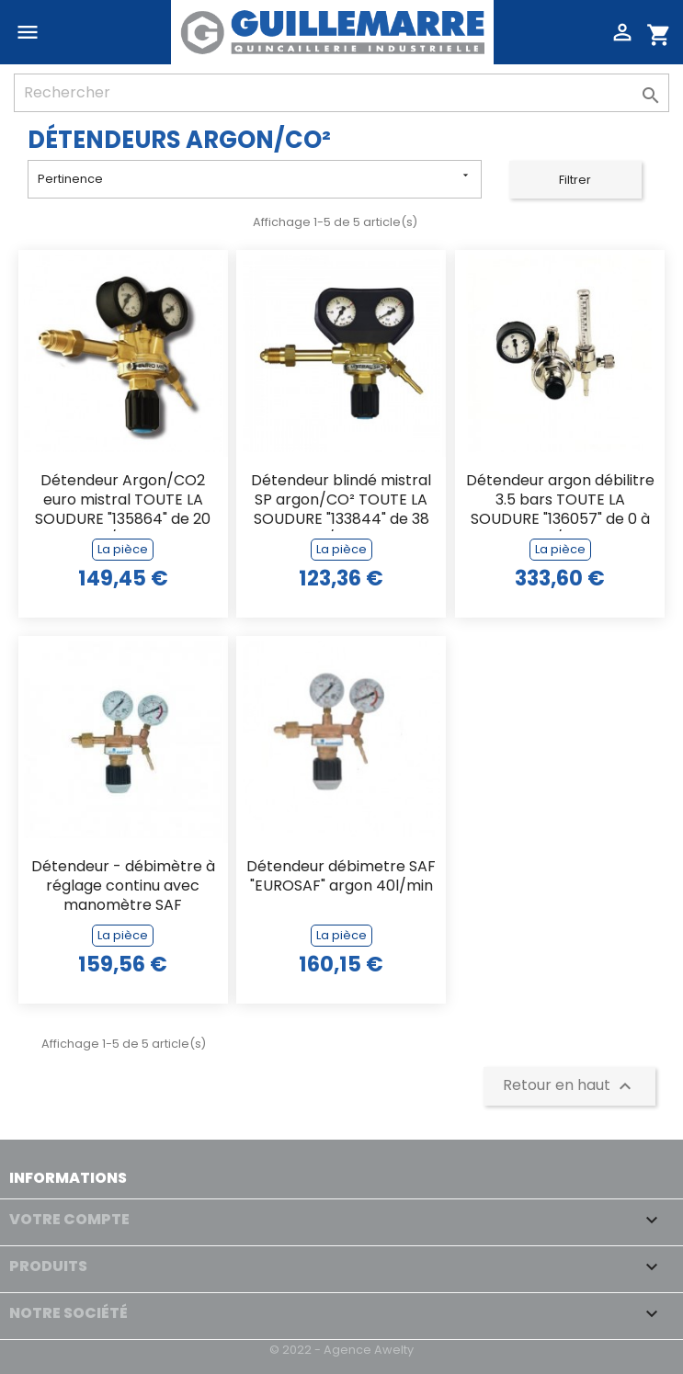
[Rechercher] (341, 93)
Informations (68, 1177)
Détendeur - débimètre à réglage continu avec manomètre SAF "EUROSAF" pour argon (123, 887)
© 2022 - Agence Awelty (341, 1349)
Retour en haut (569, 1086)
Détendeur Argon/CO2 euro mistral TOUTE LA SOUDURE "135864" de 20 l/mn (123, 501)
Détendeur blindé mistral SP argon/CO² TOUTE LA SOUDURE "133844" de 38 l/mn (341, 501)
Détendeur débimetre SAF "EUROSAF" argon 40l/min (341, 876)
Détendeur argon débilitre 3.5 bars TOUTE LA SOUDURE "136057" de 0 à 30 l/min (560, 501)
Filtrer (575, 179)
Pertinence (255, 178)
